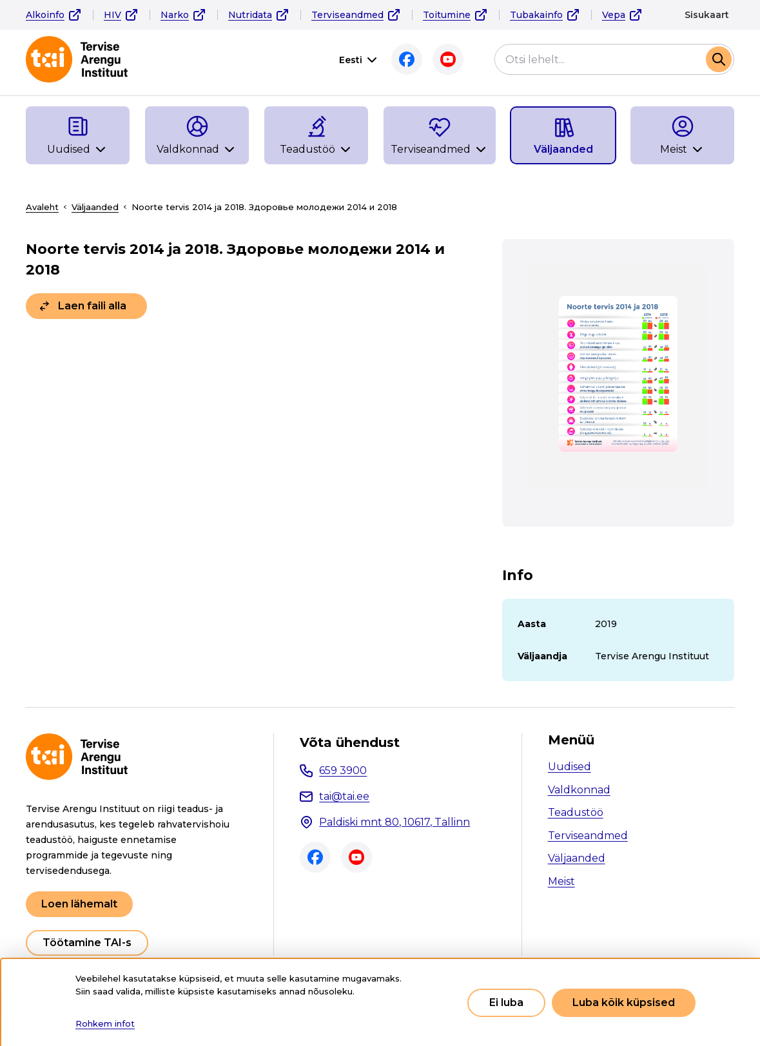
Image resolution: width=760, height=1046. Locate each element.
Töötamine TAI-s (87, 942)
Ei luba (506, 1002)
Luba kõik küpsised (623, 1002)
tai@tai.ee (344, 796)
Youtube (448, 59)
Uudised (569, 766)
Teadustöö (575, 812)
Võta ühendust (350, 742)
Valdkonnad (579, 790)
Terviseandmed (347, 15)
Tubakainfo (536, 15)
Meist (561, 881)
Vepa (613, 15)
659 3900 (343, 770)
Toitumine (447, 15)
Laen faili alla (92, 306)
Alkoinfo (45, 15)
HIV (112, 15)
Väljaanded (95, 207)
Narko (175, 15)
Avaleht (42, 207)
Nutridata (250, 15)
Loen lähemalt (79, 904)
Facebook (406, 59)
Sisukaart (707, 15)
